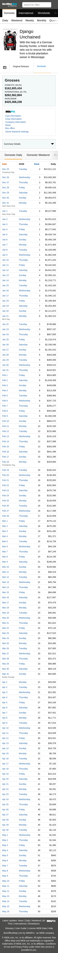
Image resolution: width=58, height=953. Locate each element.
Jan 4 (4, 229)
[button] (54, 4)
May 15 (5, 906)
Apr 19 (5, 774)
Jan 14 (5, 280)
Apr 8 (4, 718)
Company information (15, 122)
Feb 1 (5, 375)
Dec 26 (5, 177)
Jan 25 (5, 339)
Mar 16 (5, 597)
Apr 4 (4, 697)
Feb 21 (5, 480)
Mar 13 (5, 582)
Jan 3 (4, 224)
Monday (23, 203)
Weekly (29, 20)
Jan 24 (5, 334)
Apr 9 (4, 723)
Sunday (22, 197)
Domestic (9, 13)
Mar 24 (5, 638)
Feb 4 (5, 390)
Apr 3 (4, 692)
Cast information (13, 116)
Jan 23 (5, 329)
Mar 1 (5, 521)
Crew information (13, 119)
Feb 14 (5, 441)
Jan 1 (4, 211)
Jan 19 (5, 306)
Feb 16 (5, 451)
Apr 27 (5, 814)
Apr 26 (5, 809)
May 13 (5, 896)
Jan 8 (4, 250)
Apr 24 (5, 799)
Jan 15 (5, 285)
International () (15, 92)
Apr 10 (5, 728)
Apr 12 (5, 738)
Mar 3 (5, 531)
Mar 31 (5, 674)
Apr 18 (5, 768)
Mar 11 (5, 572)
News (8, 125)
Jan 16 (5, 290)
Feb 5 (5, 395)
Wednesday (24, 177)
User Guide (20, 928)
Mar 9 (5, 562)
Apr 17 (5, 763)
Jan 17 (5, 295)
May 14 (5, 901)
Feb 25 (5, 500)
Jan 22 (5, 324)
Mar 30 (5, 669)
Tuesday (23, 169)
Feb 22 (5, 485)
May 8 (5, 870)
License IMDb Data (37, 928)
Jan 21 (5, 316)
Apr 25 (5, 804)
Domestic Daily (13, 155)
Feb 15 (5, 446)
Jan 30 (5, 365)
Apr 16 (5, 758)
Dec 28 (5, 187)
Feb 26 (5, 505)
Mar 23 (5, 633)
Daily (5, 20)
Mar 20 (5, 618)
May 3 (5, 845)
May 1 (5, 835)
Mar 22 (5, 628)
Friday (22, 187)
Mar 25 (5, 643)
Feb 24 (5, 495)
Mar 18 (5, 607)
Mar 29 (5, 663)
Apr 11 (5, 733)
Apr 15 (5, 753)
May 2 (5, 840)
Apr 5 (4, 702)
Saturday (23, 192)
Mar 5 (5, 541)
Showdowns (34, 923)
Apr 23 (5, 794)
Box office (10, 128)
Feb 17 (5, 456)
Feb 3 (5, 385)
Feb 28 (5, 516)
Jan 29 (5, 360)
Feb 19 (5, 470)
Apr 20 (5, 779)
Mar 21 (5, 623)
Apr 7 (4, 712)
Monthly (41, 20)
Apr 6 (4, 707)
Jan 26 (5, 344)
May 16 (5, 911)
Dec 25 (5, 169)
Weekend (16, 20)
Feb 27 (5, 511)
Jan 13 (5, 275)
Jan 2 (4, 219)
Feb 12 (5, 431)
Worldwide (44, 13)
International (26, 13)
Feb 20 (5, 475)
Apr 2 (4, 687)
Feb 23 (5, 490)
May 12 (5, 891)
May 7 (5, 865)
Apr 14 (5, 748)
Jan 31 (5, 370)
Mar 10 (5, 567)
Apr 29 (5, 825)
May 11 (5, 886)
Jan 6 (4, 239)
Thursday (23, 182)
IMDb (41, 933)
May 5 (5, 855)
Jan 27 (5, 349)
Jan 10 (5, 260)
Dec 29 (5, 192)
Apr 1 (4, 682)
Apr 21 (5, 784)
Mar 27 (5, 653)
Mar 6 (5, 546)
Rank (36, 164)
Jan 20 (5, 311)
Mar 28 (5, 658)
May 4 (5, 850)
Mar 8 (5, 556)
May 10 (5, 881)
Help (50, 928)
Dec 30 (5, 197)
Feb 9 (5, 416)
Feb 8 (5, 411)
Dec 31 (5, 203)
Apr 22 (5, 789)
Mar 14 (5, 587)
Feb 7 (5, 406)
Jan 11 (5, 265)
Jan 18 (5, 300)
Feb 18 (5, 462)
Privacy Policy (21, 947)
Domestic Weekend (38, 155)
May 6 (5, 860)
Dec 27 (5, 182)
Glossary (9, 928)
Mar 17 (5, 602)
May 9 (5, 876)
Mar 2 (5, 526)
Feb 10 (5, 421)
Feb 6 (5, 400)
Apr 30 (5, 830)
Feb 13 (5, 436)
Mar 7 (5, 551)
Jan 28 (5, 355)
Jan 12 (5, 270)
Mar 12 (5, 577)
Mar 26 (5, 648)
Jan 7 (4, 244)
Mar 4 (5, 536)
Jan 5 (4, 234)
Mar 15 (5, 592)
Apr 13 (5, 743)
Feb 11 (5, 426)
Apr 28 (5, 819)
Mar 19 (5, 612)
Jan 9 (4, 255)
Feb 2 (5, 380)
